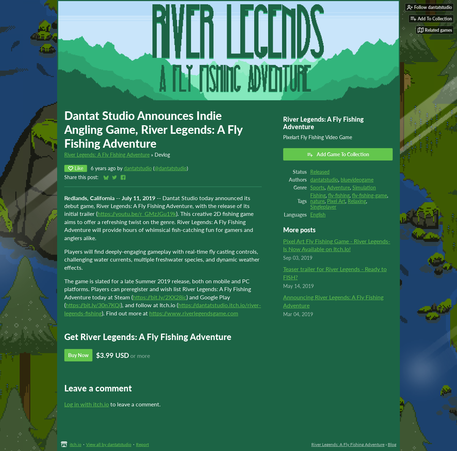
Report (142, 444)
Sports (317, 188)
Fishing (318, 195)
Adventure (338, 188)
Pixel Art (336, 201)
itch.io (75, 444)
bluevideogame (357, 180)
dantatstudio (138, 168)
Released (320, 172)
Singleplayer (323, 207)
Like (75, 168)
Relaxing (357, 201)
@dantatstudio (171, 168)
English (318, 215)
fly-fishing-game (369, 195)
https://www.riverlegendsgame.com (193, 313)
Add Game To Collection (338, 154)
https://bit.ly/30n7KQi (93, 304)
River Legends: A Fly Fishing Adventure (107, 155)
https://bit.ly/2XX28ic (159, 297)
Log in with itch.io (86, 404)
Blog (392, 444)
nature (317, 201)
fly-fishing (339, 195)
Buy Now (78, 355)
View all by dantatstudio (108, 444)
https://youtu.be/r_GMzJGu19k (136, 213)
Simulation (364, 188)
